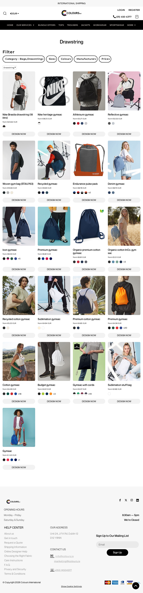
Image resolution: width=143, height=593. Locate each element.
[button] (25, 25)
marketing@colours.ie (67, 561)
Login (121, 10)
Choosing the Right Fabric (18, 555)
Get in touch (10, 538)
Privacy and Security (15, 569)
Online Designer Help (15, 551)
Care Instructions (13, 560)
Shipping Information (15, 547)
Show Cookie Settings (71, 586)
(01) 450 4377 (122, 16)
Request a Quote (13, 542)
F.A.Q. (7, 564)
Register (134, 10)
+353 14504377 (63, 570)
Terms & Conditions (14, 573)
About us (9, 533)
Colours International (31, 582)
